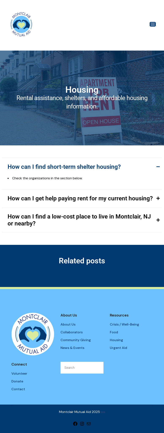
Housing (116, 340)
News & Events (72, 348)
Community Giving (75, 340)
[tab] (82, 167)
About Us (67, 324)
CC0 (103, 412)
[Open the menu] (153, 24)
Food (114, 332)
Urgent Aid (118, 348)
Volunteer (19, 373)
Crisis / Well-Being (124, 324)
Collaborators (71, 332)
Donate (17, 381)
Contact (18, 389)
